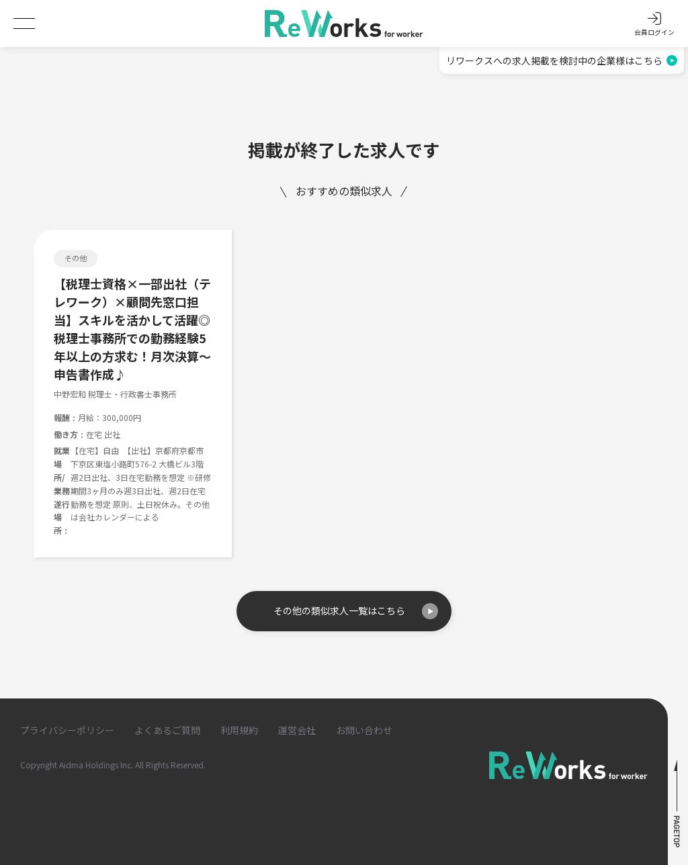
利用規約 (239, 730)
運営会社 (297, 730)
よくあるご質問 (167, 730)
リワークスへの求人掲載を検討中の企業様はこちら (561, 60)
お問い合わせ (364, 730)
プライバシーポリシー (67, 730)
